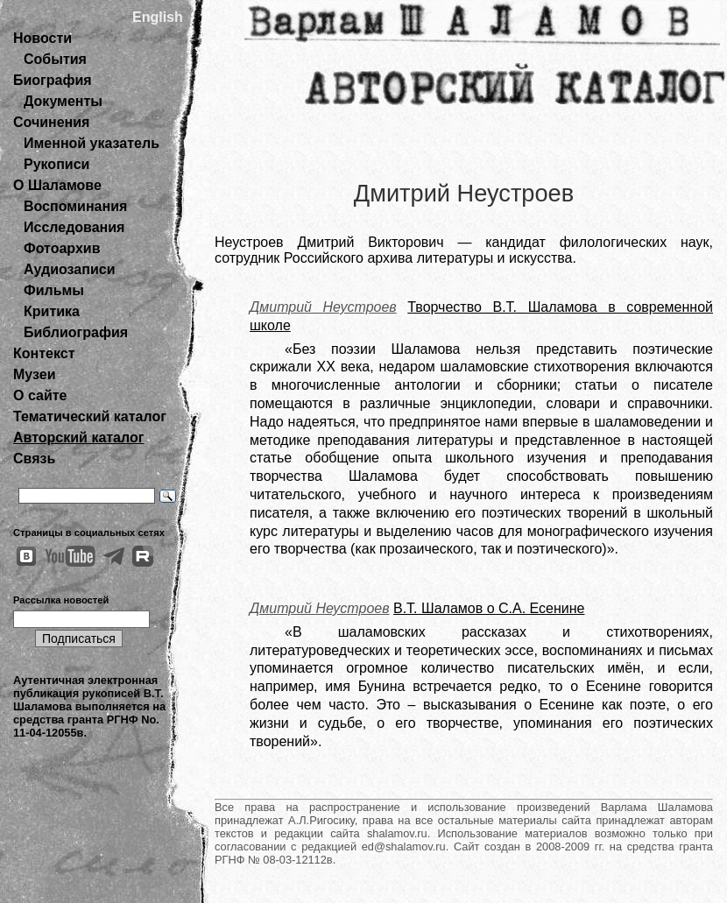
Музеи (34, 374)
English (157, 17)
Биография (52, 80)
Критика (52, 311)
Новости (42, 38)
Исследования (74, 227)
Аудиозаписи (69, 269)
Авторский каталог (78, 437)
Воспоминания (75, 206)
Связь (34, 458)
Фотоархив (62, 248)
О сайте (40, 395)
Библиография (76, 332)
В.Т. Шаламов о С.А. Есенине (488, 608)
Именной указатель (91, 143)
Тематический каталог (89, 416)
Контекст (43, 353)
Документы (63, 101)
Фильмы (54, 290)
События (55, 59)
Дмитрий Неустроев (323, 307)
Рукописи (56, 164)
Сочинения (51, 122)
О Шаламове (57, 185)
